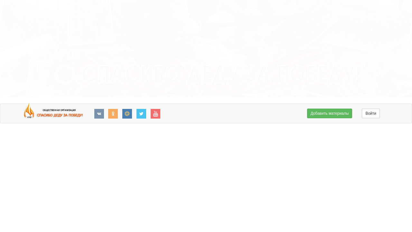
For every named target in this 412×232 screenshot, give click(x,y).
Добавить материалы (330, 113)
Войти (370, 113)
